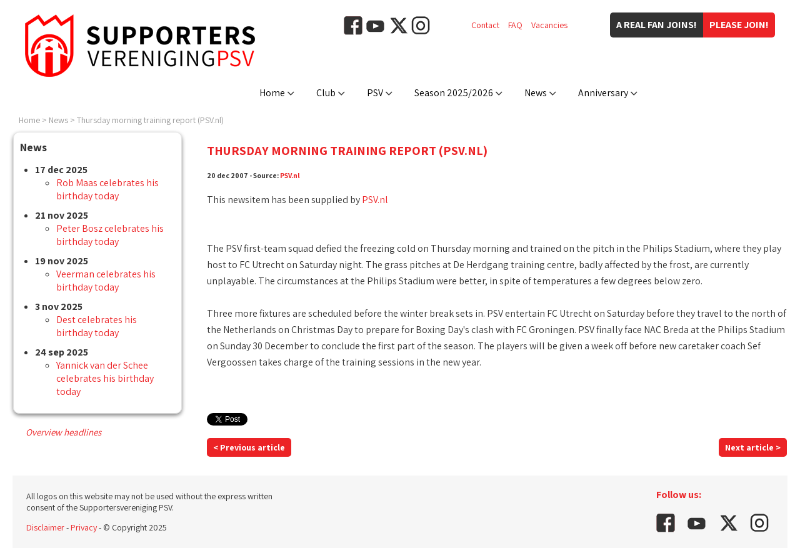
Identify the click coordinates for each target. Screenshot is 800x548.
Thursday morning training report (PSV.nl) (150, 120)
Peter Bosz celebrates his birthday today (110, 235)
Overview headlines (63, 432)
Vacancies (549, 25)
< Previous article (249, 447)
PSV (375, 92)
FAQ (515, 25)
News (535, 92)
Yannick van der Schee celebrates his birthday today (105, 378)
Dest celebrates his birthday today (96, 326)
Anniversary (603, 92)
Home (272, 92)
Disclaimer (45, 527)
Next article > (753, 447)
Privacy (84, 527)
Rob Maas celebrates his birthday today (107, 189)
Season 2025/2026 (453, 92)
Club (326, 92)
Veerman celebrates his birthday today (106, 280)
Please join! (739, 24)
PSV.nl (290, 175)
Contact (485, 25)
